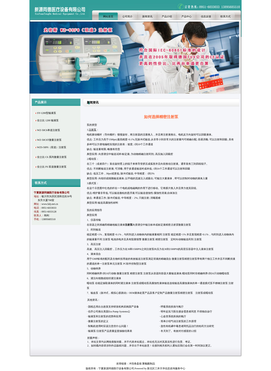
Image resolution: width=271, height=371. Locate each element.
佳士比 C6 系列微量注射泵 (52, 157)
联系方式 (225, 16)
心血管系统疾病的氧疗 (173, 316)
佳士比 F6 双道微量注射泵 (51, 166)
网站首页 (108, 16)
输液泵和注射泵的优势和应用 (104, 316)
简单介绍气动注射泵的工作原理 (178, 321)
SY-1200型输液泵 (46, 113)
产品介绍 (167, 16)
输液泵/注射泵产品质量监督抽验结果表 (110, 331)
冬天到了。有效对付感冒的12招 (178, 331)
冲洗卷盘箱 (135, 363)
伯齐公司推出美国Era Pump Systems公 (109, 311)
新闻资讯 (147, 16)
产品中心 (186, 16)
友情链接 (121, 363)
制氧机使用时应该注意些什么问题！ (108, 326)
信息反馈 (206, 16)
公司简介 (127, 16)
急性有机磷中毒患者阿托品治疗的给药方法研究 (187, 326)
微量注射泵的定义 (98, 321)
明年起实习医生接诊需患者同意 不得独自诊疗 (186, 311)
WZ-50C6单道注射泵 (48, 130)
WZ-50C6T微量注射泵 (49, 139)
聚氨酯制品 (148, 363)
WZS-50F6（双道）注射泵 (51, 147)
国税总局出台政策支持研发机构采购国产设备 (113, 306)
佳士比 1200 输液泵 (48, 120)
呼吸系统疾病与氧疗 (172, 306)
